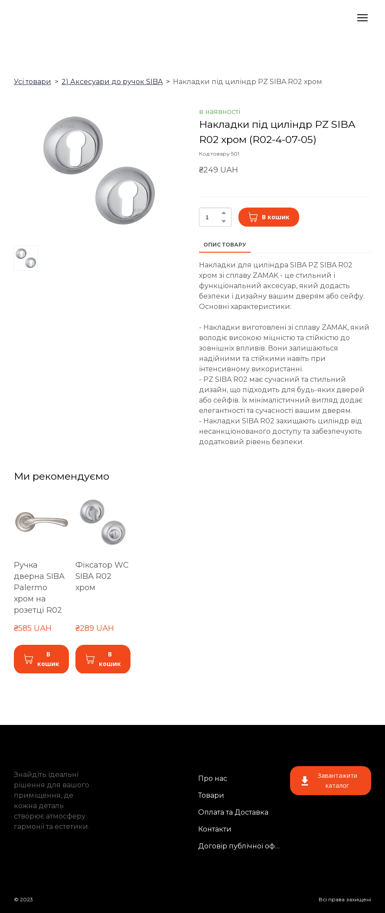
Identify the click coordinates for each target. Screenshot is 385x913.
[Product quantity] (213, 217)
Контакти (215, 829)
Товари (211, 795)
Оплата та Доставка (233, 812)
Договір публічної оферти (241, 846)
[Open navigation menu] (362, 17)
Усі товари (32, 82)
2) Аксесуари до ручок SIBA (112, 82)
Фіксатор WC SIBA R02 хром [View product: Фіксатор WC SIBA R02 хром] (102, 576)
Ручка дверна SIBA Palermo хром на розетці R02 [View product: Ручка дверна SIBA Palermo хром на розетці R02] (39, 587)
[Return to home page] (64, 17)
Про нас (212, 778)
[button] (224, 212)
